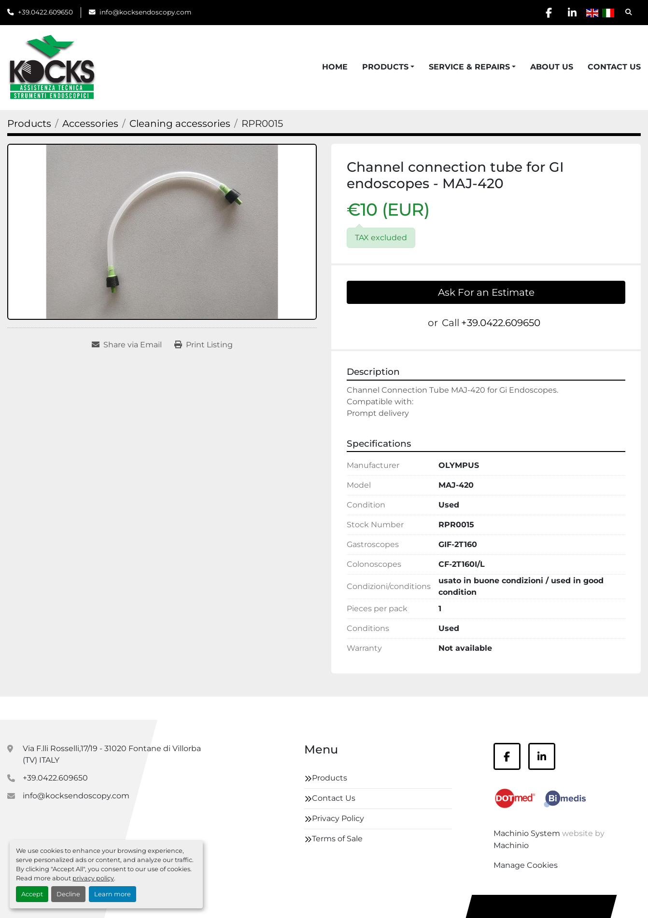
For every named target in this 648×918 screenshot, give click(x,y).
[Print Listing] (203, 345)
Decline (68, 894)
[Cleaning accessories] (179, 123)
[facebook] (547, 12)
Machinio (511, 845)
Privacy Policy (338, 818)
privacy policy (93, 878)
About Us (551, 66)
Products (385, 66)
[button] (388, 67)
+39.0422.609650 (45, 12)
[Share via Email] (126, 345)
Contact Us (614, 66)
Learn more (112, 894)
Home (335, 66)
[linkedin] (572, 12)
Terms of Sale (337, 838)
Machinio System (526, 833)
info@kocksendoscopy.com (145, 12)
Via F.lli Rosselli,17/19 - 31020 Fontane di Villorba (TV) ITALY (112, 754)
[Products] (29, 123)
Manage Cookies (525, 865)
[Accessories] (90, 123)
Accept (32, 894)
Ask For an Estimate (486, 292)
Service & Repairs (469, 66)
